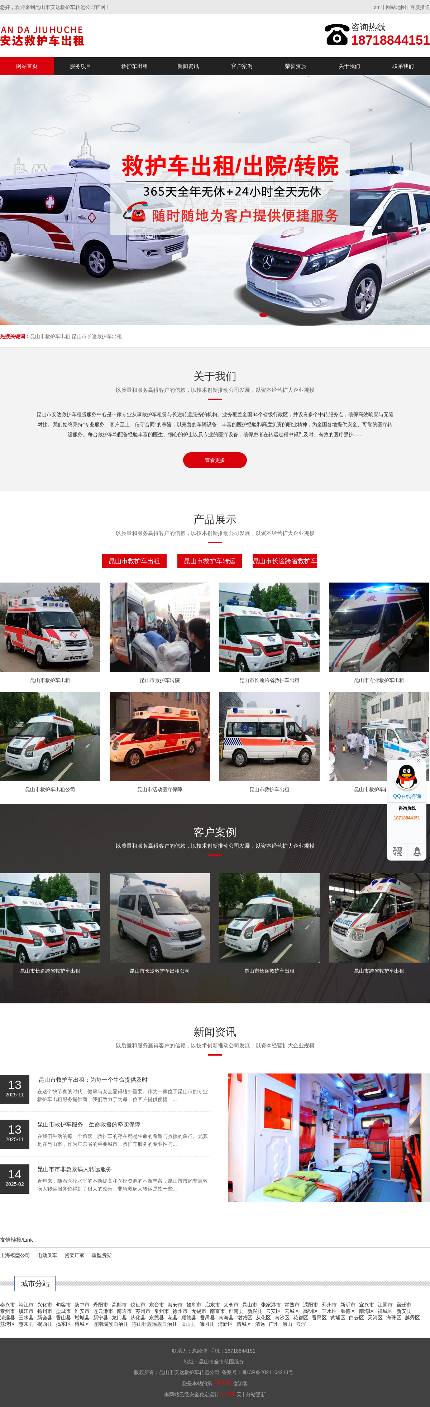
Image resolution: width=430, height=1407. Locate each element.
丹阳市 (100, 1305)
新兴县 (254, 1311)
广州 (274, 1324)
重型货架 (102, 1255)
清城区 (244, 1324)
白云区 (356, 1317)
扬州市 (44, 1311)
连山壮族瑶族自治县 (154, 1324)
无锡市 (198, 1311)
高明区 (310, 1311)
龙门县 (119, 1317)
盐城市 (63, 1311)
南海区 (366, 1311)
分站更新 (256, 1394)
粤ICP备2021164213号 (267, 1372)
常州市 (161, 1311)
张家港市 (271, 1305)
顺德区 (347, 1311)
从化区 (263, 1317)
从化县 (137, 1317)
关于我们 (349, 66)
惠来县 (26, 1324)
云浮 (301, 1324)
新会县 (44, 1317)
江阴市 (385, 1305)
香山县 (63, 1317)
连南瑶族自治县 (110, 1324)
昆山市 (249, 1305)
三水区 (329, 1311)
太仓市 (231, 1305)
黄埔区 (337, 1317)
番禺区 (319, 1317)
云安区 (273, 1311)
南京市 (217, 1311)
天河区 (375, 1317)
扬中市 (82, 1305)
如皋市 (193, 1305)
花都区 (300, 1317)
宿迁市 (403, 1305)
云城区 (292, 1311)
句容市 (63, 1305)
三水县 (26, 1317)
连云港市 (103, 1311)
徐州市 (180, 1311)
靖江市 (26, 1305)
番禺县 (207, 1317)
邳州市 (329, 1305)
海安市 (175, 1305)
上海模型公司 (15, 1255)
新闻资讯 (188, 66)
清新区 (225, 1324)
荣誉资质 (295, 66)
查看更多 (215, 460)
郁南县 (236, 1311)
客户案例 (242, 66)
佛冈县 (206, 1324)
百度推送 (420, 7)
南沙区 (282, 1317)
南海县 (226, 1317)
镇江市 (26, 1311)
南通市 (124, 1311)
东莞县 (156, 1317)
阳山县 (188, 1324)
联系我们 (403, 66)
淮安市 (82, 1311)
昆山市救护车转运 (209, 561)
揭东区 (63, 1324)
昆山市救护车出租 (134, 561)
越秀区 (412, 1317)
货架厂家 (74, 1255)
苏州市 (142, 1311)
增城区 (244, 1317)
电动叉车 (47, 1255)
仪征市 (137, 1305)
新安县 (403, 1311)
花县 (173, 1317)
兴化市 (44, 1305)
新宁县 (100, 1317)
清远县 (7, 1317)
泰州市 (7, 1311)
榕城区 (82, 1324)
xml (378, 7)
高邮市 (119, 1305)
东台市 (156, 1305)
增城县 (82, 1317)
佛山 (287, 1324)
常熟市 (292, 1305)
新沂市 (347, 1305)
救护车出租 (134, 66)
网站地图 (396, 7)
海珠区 (393, 1317)
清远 (260, 1324)
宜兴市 (366, 1305)
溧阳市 (310, 1305)
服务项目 (80, 66)
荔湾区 (7, 1324)
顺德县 (188, 1317)
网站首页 (27, 66)
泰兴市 (7, 1305)
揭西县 (44, 1324)
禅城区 (385, 1311)
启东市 (212, 1305)
